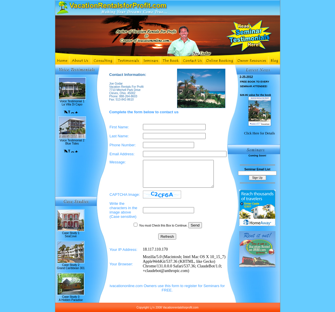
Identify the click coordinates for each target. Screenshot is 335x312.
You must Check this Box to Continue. (163, 230)
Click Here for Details (259, 133)
